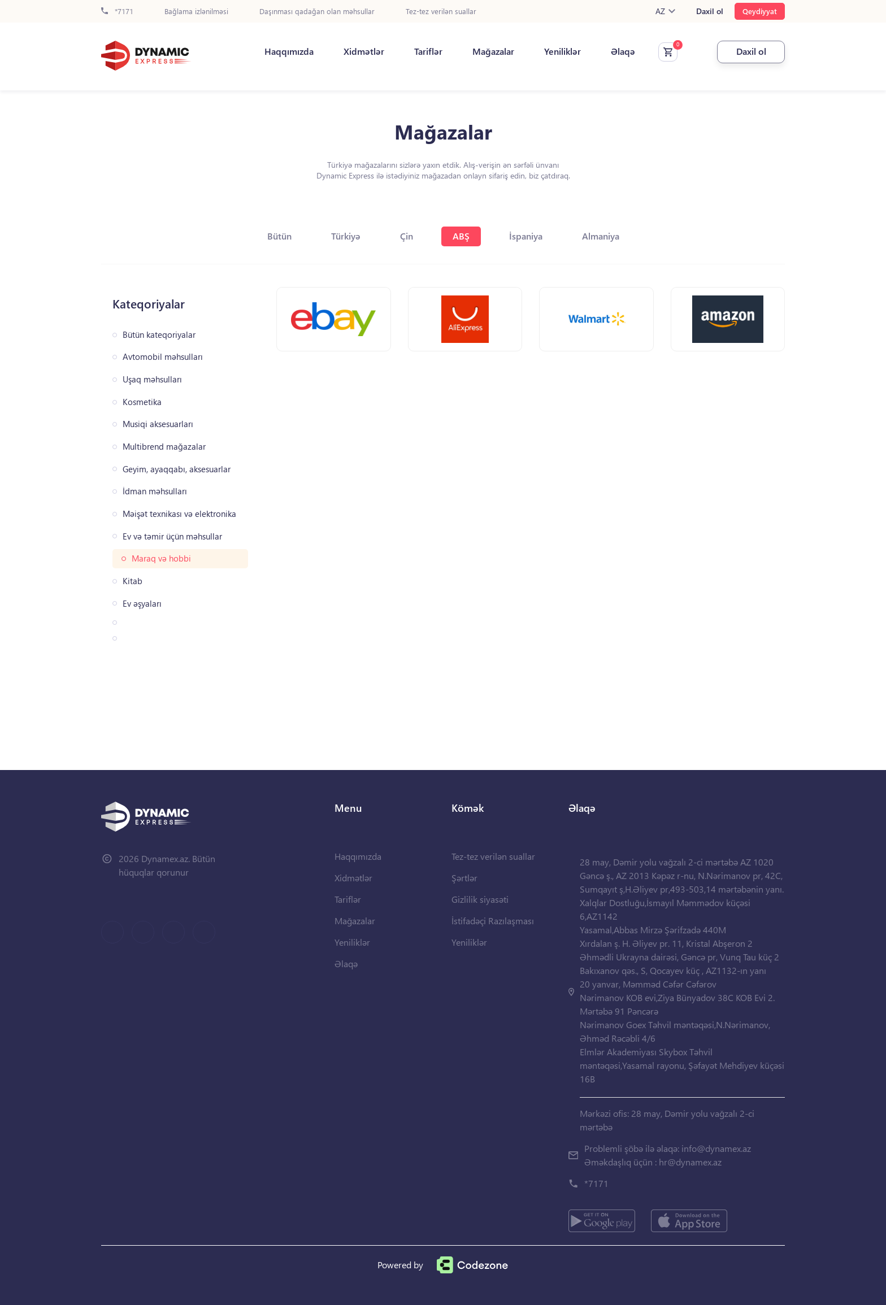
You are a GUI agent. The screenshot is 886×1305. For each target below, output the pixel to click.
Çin (406, 236)
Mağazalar (493, 51)
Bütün (279, 236)
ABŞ (461, 236)
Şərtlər (464, 878)
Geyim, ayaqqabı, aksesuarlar (177, 469)
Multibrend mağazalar (164, 446)
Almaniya (600, 236)
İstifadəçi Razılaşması (492, 920)
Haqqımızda (289, 51)
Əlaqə (623, 51)
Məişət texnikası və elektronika (179, 513)
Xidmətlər (364, 51)
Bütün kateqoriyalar (159, 334)
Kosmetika (142, 402)
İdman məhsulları (155, 491)
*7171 (117, 11)
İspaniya (525, 236)
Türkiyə (346, 236)
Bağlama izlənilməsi (196, 11)
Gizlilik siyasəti (480, 899)
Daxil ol (709, 11)
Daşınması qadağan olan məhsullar (317, 11)
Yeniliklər (562, 51)
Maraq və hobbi (161, 558)
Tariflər (428, 51)
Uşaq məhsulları (152, 379)
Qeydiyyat (759, 11)
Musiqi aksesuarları (158, 424)
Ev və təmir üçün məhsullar (172, 536)
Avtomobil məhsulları (163, 356)
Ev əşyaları (142, 603)
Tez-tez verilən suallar (441, 11)
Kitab (132, 581)
